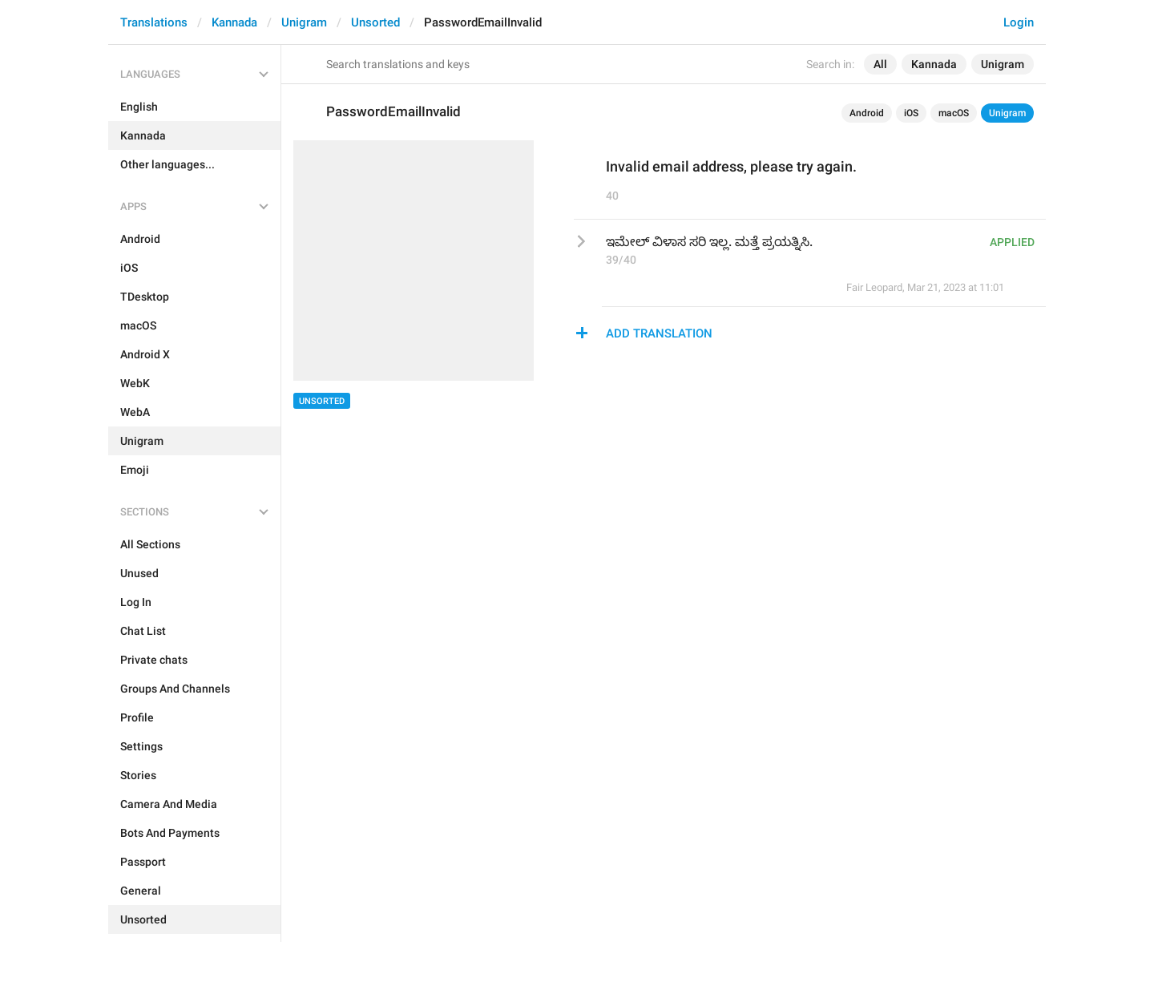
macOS (953, 113)
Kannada (234, 22)
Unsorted (375, 22)
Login (1018, 22)
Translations (154, 22)
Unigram (304, 22)
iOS (911, 113)
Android (866, 113)
